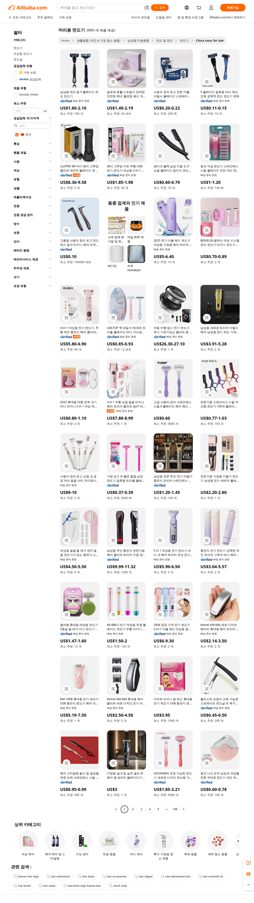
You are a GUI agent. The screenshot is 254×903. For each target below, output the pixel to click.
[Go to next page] (184, 809)
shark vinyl (118, 886)
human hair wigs (26, 876)
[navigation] (32, 420)
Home (65, 40)
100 (175, 809)
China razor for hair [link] (210, 40)
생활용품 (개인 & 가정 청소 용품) (98, 40)
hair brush (22, 886)
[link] (248, 862)
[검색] (160, 7)
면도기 (184, 40)
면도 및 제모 (164, 40)
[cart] (199, 8)
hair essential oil (211, 876)
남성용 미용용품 (138, 40)
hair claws (47, 886)
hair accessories (115, 876)
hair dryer (86, 876)
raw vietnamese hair (175, 876)
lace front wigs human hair (82, 886)
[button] (146, 7)
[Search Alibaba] (101, 7)
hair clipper (144, 876)
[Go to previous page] (116, 809)
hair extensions (58, 876)
